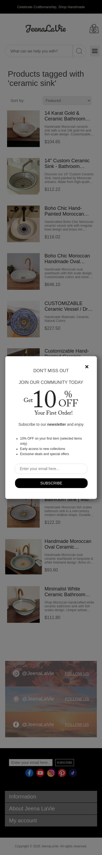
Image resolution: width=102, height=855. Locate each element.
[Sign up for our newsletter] (51, 469)
